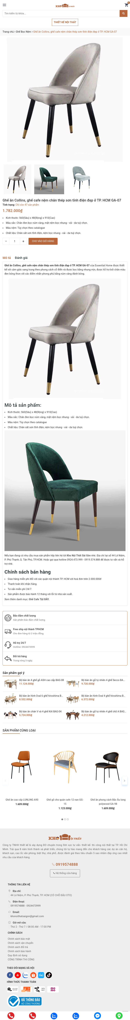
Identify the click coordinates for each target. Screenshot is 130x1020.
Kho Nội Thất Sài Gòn (79, 555)
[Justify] (123, 13)
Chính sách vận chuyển (20, 943)
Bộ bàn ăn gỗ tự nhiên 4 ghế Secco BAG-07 (104, 680)
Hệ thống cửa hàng (65, 873)
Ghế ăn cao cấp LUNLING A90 (22, 799)
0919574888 (65, 864)
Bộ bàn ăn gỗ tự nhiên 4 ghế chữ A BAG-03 (104, 711)
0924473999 (28, 647)
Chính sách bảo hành (19, 951)
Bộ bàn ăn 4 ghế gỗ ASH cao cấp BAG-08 (41, 680)
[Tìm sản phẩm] (61, 13)
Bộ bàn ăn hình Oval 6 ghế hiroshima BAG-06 (43, 695)
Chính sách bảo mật (19, 938)
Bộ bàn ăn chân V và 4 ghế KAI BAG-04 (40, 711)
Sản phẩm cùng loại (19, 730)
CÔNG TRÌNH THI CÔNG (21, 959)
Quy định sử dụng (17, 955)
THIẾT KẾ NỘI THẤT (65, 22)
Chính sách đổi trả (18, 947)
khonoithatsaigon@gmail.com (27, 916)
